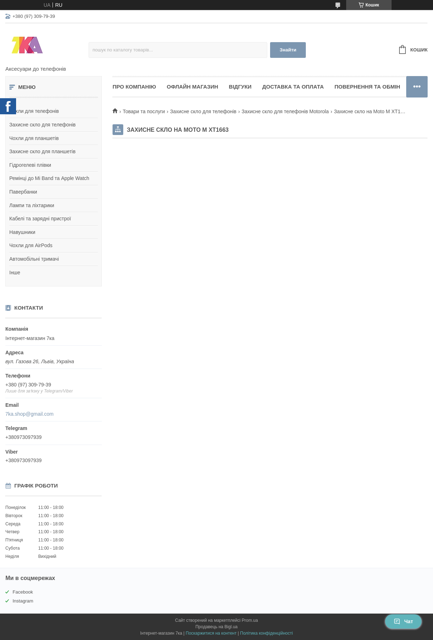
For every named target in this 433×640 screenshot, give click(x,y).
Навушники (22, 232)
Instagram (23, 601)
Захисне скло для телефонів (42, 125)
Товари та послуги (144, 111)
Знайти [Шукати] (288, 49)
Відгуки (240, 86)
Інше (14, 272)
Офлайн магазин (192, 86)
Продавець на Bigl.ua (216, 626)
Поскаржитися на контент (211, 633)
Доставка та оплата (293, 86)
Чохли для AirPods (31, 245)
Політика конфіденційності (266, 633)
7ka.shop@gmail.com (29, 414)
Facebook (23, 592)
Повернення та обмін (367, 86)
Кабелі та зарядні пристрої (40, 218)
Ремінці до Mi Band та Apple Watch (49, 178)
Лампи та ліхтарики (31, 205)
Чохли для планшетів (34, 138)
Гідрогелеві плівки (30, 165)
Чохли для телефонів (34, 111)
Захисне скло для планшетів (42, 151)
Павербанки (23, 192)
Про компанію (134, 86)
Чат (403, 621)
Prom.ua (250, 620)
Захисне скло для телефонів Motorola (285, 111)
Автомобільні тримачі (34, 259)
